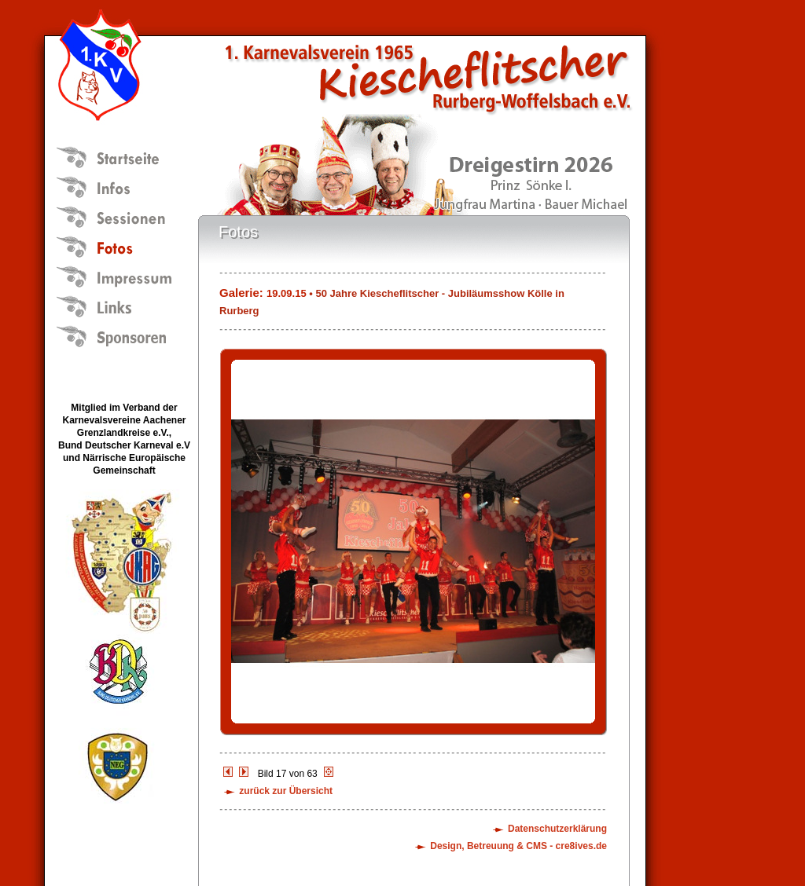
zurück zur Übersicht (286, 790)
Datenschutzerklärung (557, 828)
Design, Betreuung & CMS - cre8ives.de (518, 845)
